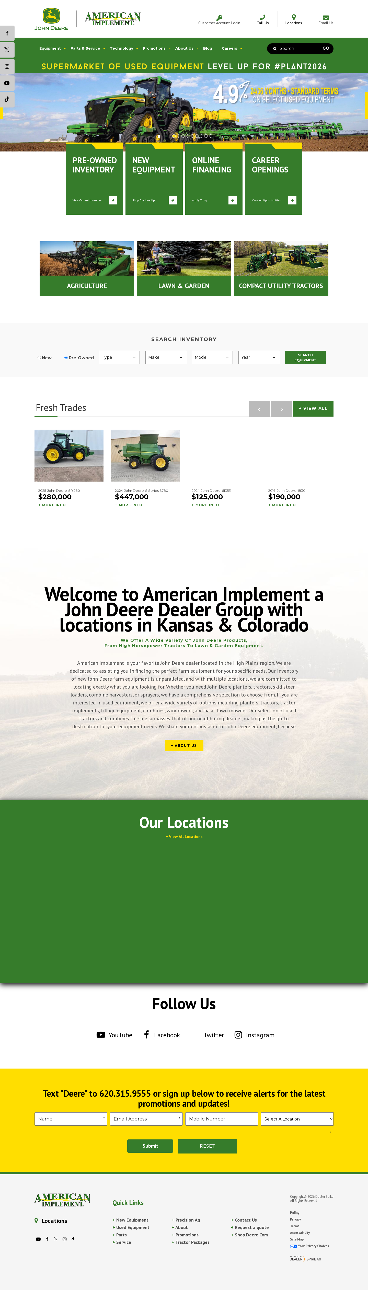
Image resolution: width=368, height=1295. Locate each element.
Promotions (185, 1235)
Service (121, 1242)
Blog (207, 48)
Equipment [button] (50, 48)
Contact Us (244, 1220)
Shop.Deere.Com (249, 1235)
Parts (119, 1235)
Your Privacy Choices (309, 1246)
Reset (207, 1146)
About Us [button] (184, 48)
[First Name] (70, 1119)
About (180, 1227)
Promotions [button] (154, 48)
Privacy (295, 1219)
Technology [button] (121, 48)
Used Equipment (131, 1227)
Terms (294, 1226)
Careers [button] (229, 48)
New (47, 357)
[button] (162, 135)
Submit (150, 1146)
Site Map (297, 1239)
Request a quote (250, 1227)
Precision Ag (186, 1220)
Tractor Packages (191, 1242)
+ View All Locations (184, 836)
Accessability (300, 1233)
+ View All (313, 408)
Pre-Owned (81, 357)
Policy (294, 1213)
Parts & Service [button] (85, 48)
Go (326, 48)
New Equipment (130, 1220)
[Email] (146, 1119)
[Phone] (221, 1119)
